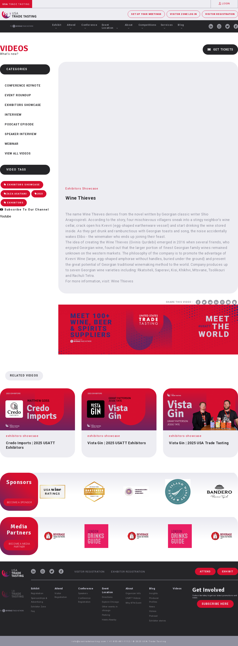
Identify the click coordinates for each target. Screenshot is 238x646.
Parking (106, 615)
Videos (152, 611)
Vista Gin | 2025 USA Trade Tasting (199, 443)
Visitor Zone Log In (183, 14)
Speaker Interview (20, 134)
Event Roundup (18, 95)
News (152, 606)
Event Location (110, 26)
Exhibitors (13, 202)
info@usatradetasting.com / (90, 641)
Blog (181, 26)
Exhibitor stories (157, 620)
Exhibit (56, 26)
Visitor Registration (220, 14)
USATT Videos (133, 598)
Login (224, 3)
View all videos (18, 153)
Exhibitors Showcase (23, 105)
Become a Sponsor (19, 502)
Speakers (82, 593)
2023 (39, 193)
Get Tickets (220, 49)
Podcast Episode (19, 124)
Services (167, 26)
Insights (153, 593)
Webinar (11, 144)
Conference (89, 26)
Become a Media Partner (19, 545)
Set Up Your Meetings (146, 14)
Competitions (147, 26)
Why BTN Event (133, 603)
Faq (33, 611)
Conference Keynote (22, 85)
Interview (13, 114)
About (128, 26)
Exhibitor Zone (38, 606)
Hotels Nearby (109, 619)
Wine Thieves (122, 281)
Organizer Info (133, 593)
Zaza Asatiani (15, 193)
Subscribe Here (215, 604)
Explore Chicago (110, 602)
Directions (107, 597)
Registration (37, 593)
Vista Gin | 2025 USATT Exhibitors (116, 443)
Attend (71, 26)
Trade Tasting (16, 4)
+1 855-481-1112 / (121, 641)
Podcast (153, 616)
